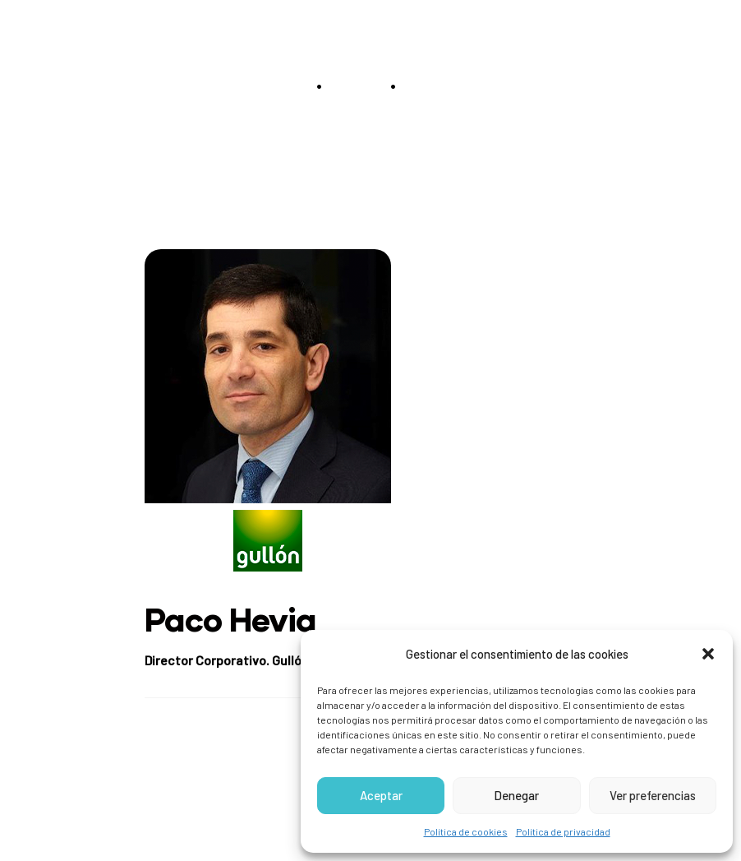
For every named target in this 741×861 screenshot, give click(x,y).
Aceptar (381, 795)
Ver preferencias (653, 795)
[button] (708, 654)
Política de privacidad (563, 831)
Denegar (516, 795)
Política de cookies (466, 831)
